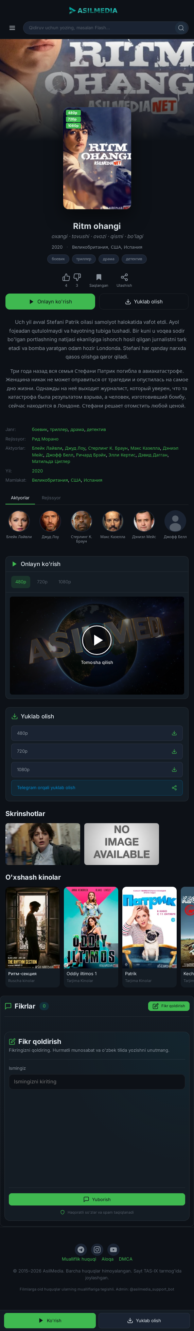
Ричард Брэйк (91, 454)
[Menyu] (12, 28)
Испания (133, 247)
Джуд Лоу (75, 448)
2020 (57, 247)
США (116, 247)
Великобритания (90, 247)
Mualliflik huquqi (79, 1259)
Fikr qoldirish (169, 1006)
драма (108, 258)
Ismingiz (17, 1068)
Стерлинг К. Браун (107, 448)
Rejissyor (51, 497)
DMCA (126, 1259)
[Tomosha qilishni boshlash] (97, 646)
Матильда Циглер (51, 461)
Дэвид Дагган (153, 454)
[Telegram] (81, 1250)
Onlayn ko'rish (50, 301)
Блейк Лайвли (47, 448)
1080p (64, 581)
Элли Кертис (122, 454)
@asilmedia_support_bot (152, 1289)
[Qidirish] (181, 28)
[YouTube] (113, 1250)
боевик (58, 258)
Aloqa (107, 1259)
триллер (83, 258)
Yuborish (97, 1199)
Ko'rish (49, 1320)
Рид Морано (45, 439)
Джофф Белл (59, 454)
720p (42, 581)
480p (20, 581)
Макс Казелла (145, 448)
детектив (134, 258)
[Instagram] (97, 1250)
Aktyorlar (20, 497)
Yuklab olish (144, 301)
